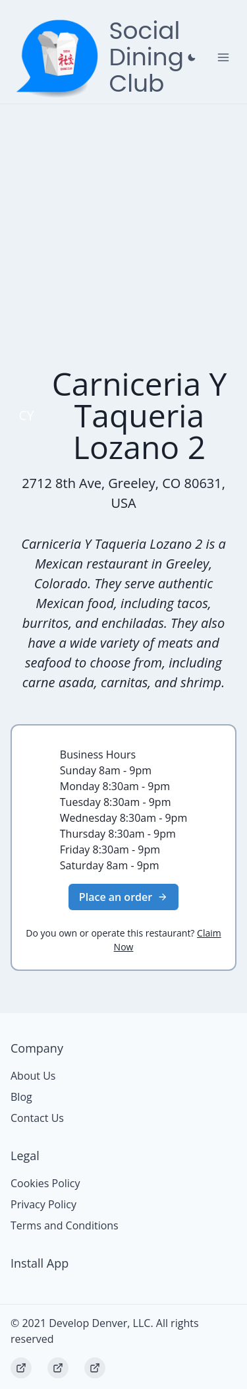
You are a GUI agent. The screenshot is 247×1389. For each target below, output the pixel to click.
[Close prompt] (192, 57)
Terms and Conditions (65, 1225)
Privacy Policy (43, 1204)
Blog (21, 1097)
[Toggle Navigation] (223, 57)
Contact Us (37, 1118)
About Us (33, 1075)
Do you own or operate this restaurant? (123, 940)
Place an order (123, 897)
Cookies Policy (45, 1183)
